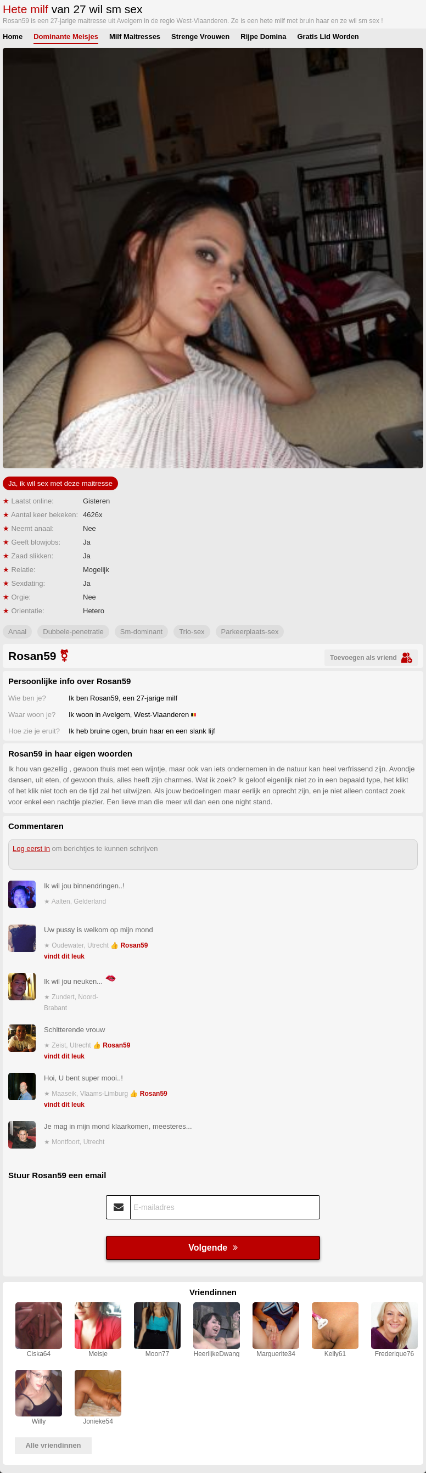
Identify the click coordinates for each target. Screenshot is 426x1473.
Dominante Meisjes (65, 36)
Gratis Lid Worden (327, 36)
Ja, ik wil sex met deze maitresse (60, 483)
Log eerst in (31, 848)
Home (13, 36)
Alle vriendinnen (53, 1445)
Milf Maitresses (134, 36)
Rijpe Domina (263, 36)
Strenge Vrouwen (200, 36)
